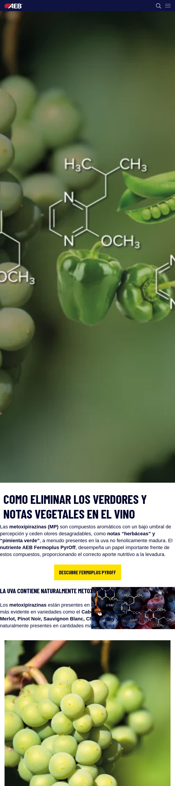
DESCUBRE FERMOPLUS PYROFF (87, 572)
